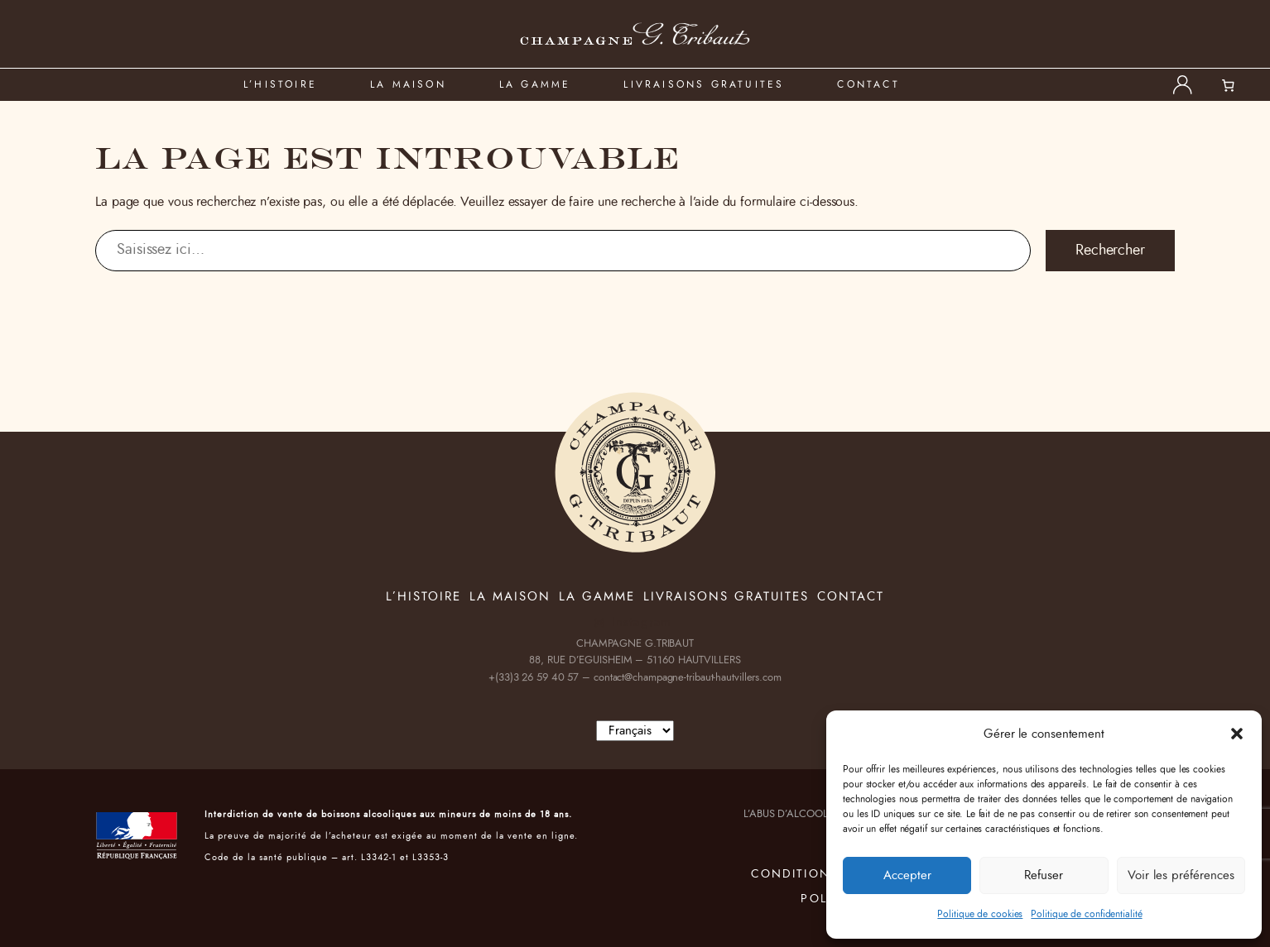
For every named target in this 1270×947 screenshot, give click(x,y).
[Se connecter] (1182, 85)
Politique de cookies (979, 914)
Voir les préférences (1181, 875)
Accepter (907, 875)
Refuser (1043, 875)
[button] (1237, 733)
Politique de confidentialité (1086, 914)
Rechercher (1110, 250)
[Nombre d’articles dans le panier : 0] (1237, 85)
